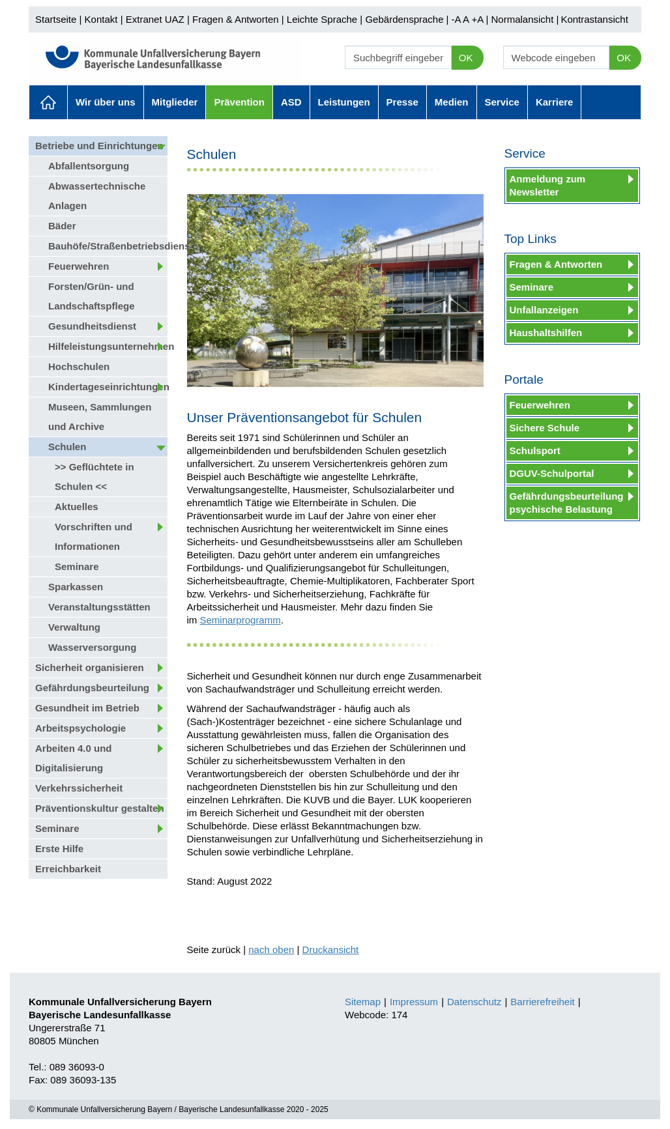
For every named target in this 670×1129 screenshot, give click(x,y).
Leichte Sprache (322, 19)
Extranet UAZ (155, 19)
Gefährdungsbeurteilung (92, 687)
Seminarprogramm (240, 619)
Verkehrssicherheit (79, 787)
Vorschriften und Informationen (93, 536)
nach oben (271, 949)
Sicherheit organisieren (89, 667)
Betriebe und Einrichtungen (99, 145)
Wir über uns (106, 101)
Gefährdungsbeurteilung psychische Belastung (567, 503)
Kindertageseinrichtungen (108, 386)
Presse (402, 101)
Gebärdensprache (404, 19)
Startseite (55, 19)
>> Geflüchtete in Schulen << (94, 476)
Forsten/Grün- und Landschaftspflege (91, 296)
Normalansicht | (525, 19)
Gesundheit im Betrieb (87, 707)
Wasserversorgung (92, 647)
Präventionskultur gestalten (99, 808)
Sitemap (363, 1001)
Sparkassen (75, 586)
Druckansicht (330, 949)
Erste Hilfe (59, 848)
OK (466, 57)
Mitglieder (175, 101)
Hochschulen (78, 366)
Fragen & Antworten (235, 19)
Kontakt (101, 19)
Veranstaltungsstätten (99, 606)
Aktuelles (48, 102)
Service (502, 101)
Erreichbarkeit (68, 868)
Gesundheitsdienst (92, 326)
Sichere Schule (545, 427)
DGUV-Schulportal (552, 473)
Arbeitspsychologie (80, 728)
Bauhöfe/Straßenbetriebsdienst (108, 245)
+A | (478, 19)
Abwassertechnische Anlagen (96, 195)
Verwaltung (74, 627)
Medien (452, 101)
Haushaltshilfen (546, 332)
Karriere (555, 101)
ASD (291, 101)
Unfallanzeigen (544, 309)
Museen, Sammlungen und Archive (99, 416)
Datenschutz (474, 1001)
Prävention (239, 101)
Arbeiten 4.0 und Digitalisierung (73, 758)
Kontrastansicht (594, 19)
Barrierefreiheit (542, 1001)
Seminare (77, 566)
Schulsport (535, 450)
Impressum (414, 1001)
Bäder (62, 225)
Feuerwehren (78, 266)
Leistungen (344, 101)
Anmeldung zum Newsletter (548, 185)
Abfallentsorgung (88, 165)
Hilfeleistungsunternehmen (108, 346)
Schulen (67, 446)
